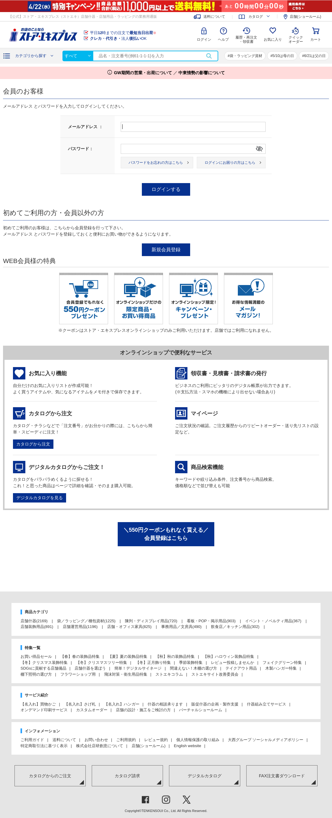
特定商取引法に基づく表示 (44, 745)
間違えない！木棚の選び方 (193, 668)
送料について (214, 16)
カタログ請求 (127, 775)
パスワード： (80, 148)
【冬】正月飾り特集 (153, 662)
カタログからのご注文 (50, 775)
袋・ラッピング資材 (246, 56)
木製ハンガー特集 (281, 668)
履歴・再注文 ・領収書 (246, 39)
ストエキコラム (169, 674)
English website (187, 745)
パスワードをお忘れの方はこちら (156, 162)
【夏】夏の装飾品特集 (127, 656)
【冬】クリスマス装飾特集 (44, 662)
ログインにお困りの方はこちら (230, 162)
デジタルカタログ (205, 775)
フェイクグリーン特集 (282, 662)
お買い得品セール (36, 656)
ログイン (204, 39)
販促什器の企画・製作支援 (214, 704)
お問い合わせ (96, 739)
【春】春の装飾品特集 (80, 656)
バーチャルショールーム (200, 710)
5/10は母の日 (283, 56)
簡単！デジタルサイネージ (137, 668)
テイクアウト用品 (241, 668)
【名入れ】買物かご (38, 704)
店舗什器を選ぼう (90, 668)
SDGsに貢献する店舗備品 (43, 668)
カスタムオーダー (91, 710)
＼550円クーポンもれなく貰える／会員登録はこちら (166, 534)
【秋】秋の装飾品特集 (175, 656)
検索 (209, 56)
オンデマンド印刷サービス (44, 710)
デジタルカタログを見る (39, 497)
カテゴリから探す (30, 55)
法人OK (118, 38)
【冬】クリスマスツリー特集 (101, 662)
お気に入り (273, 39)
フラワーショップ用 (78, 674)
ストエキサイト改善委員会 (214, 674)
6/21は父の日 (315, 56)
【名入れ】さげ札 (80, 704)
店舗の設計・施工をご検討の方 (143, 710)
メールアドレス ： (85, 126)
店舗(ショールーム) (305, 16)
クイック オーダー (296, 35)
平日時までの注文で (123, 32)
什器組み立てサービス (266, 704)
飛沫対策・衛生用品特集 (125, 674)
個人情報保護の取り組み (197, 739)
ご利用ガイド (32, 739)
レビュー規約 (156, 739)
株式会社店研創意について (99, 745)
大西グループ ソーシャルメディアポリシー (266, 739)
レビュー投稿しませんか (232, 662)
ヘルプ (223, 39)
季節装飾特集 (191, 662)
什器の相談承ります (165, 704)
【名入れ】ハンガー (121, 704)
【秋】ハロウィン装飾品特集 (228, 656)
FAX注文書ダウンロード (282, 775)
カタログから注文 (33, 444)
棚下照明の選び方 (36, 674)
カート (315, 39)
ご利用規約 (126, 739)
